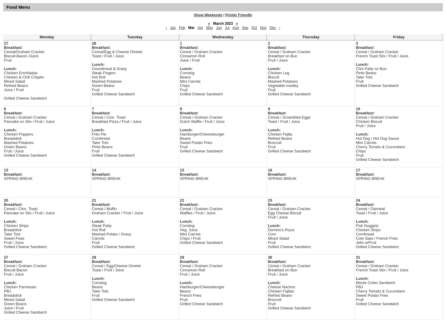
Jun (219, 28)
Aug (235, 28)
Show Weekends (208, 15)
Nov (263, 28)
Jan (173, 28)
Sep (245, 28)
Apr (200, 28)
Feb (182, 28)
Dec (273, 28)
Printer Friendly (238, 15)
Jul (227, 28)
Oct (254, 28)
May (209, 28)
